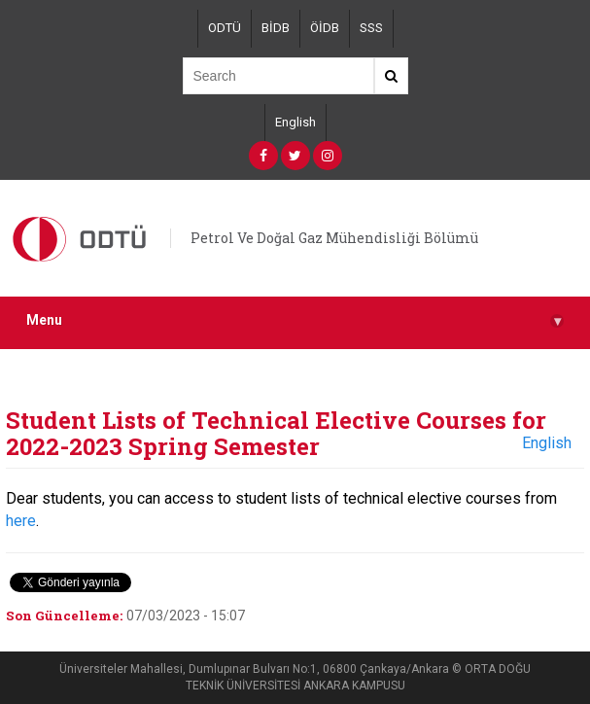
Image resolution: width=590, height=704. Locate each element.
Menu (295, 320)
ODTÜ (224, 27)
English (295, 122)
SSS (371, 27)
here (21, 520)
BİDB (275, 27)
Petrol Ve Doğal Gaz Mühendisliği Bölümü (334, 238)
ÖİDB (324, 27)
